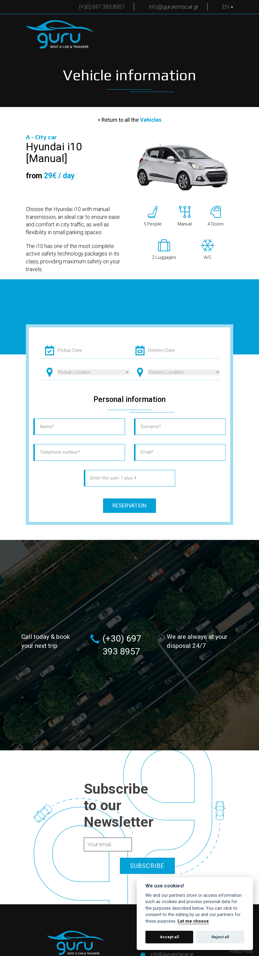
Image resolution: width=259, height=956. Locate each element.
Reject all (220, 937)
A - (41, 137)
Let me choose (193, 921)
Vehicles (150, 120)
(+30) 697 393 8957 (102, 7)
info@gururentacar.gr (173, 7)
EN (228, 7)
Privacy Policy (241, 951)
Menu (220, 29)
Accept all (169, 937)
